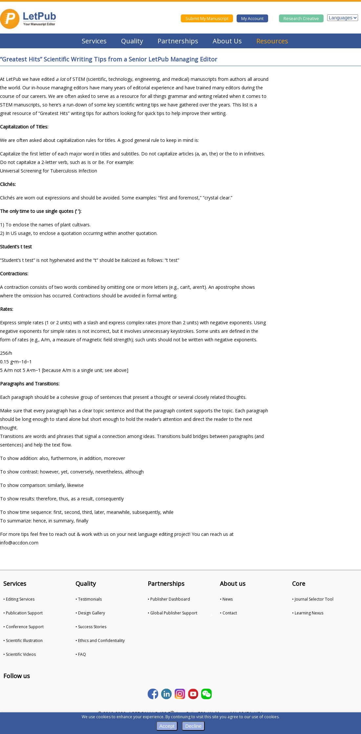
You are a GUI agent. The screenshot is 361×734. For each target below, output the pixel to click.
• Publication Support (23, 613)
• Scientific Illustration (23, 640)
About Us (227, 40)
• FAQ (80, 654)
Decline (193, 726)
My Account (252, 18)
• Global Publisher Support (172, 613)
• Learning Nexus (307, 613)
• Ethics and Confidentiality (100, 640)
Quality (132, 40)
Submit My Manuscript (206, 18)
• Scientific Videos (19, 654)
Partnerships (178, 40)
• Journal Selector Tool (312, 599)
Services (94, 40)
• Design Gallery (90, 613)
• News (226, 599)
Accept (167, 726)
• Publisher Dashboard (169, 599)
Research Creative (301, 18)
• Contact (228, 613)
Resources (272, 40)
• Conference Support (23, 627)
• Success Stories (90, 627)
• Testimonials (88, 599)
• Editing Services (18, 599)
